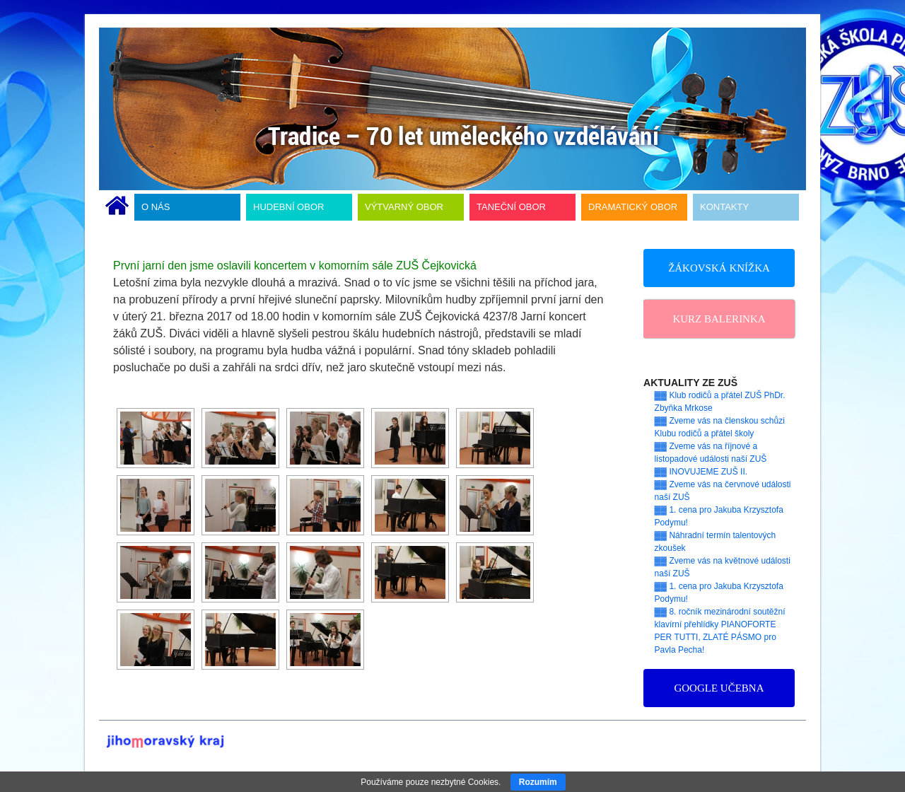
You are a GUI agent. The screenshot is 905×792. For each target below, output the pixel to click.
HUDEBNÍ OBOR (288, 207)
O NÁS (155, 207)
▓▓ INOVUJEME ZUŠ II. (701, 472)
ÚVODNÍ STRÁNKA (117, 207)
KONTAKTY (724, 207)
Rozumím (538, 782)
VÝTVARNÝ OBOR (404, 207)
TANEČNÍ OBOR (511, 207)
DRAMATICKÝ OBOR (632, 207)
